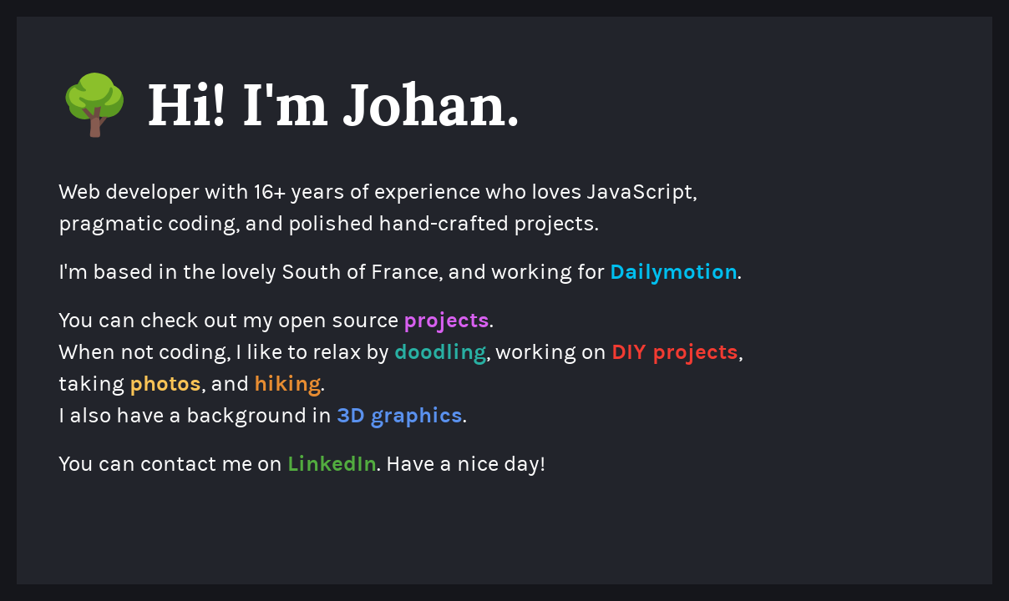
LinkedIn (332, 464)
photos (165, 383)
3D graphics (400, 415)
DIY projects (674, 352)
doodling (440, 352)
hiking (287, 383)
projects (446, 320)
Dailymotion (674, 272)
